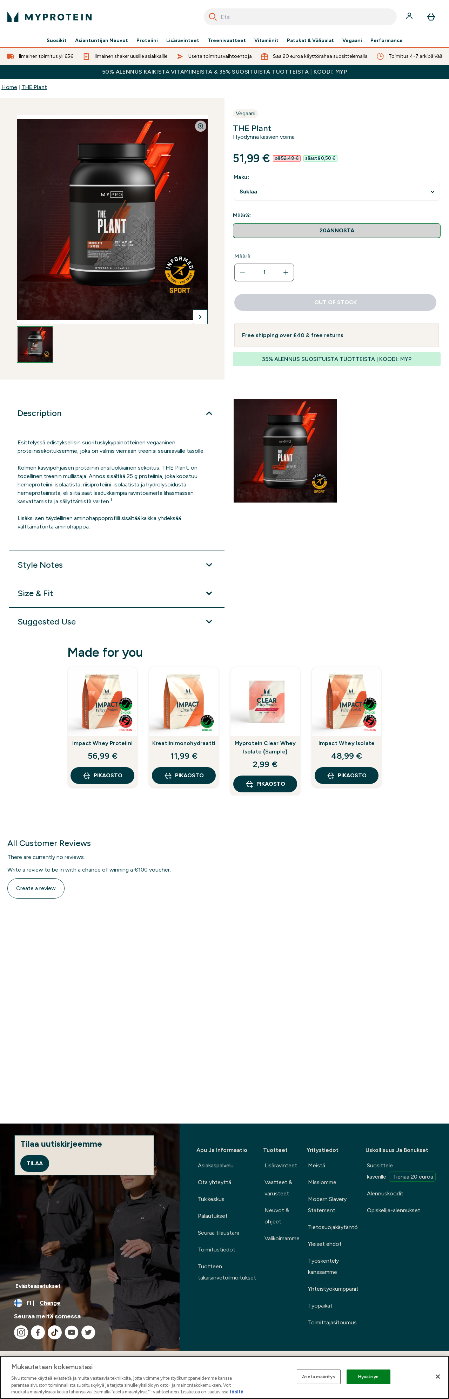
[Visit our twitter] (88, 1332)
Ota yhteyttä (214, 1182)
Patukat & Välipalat (310, 40)
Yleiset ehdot (325, 1244)
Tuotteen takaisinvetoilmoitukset (227, 1272)
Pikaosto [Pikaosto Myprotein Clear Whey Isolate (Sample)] (265, 784)
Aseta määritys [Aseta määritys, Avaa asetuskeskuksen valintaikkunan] (318, 1376)
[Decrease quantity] (242, 272)
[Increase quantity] (286, 272)
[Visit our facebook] (38, 1332)
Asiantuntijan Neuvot (101, 40)
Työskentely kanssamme (323, 1266)
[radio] (337, 230)
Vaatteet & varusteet (278, 1188)
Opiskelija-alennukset (393, 1210)
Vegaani (352, 40)
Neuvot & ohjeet (276, 1216)
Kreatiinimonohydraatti (183, 743)
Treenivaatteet (227, 40)
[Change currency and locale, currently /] (90, 1303)
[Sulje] (437, 1376)
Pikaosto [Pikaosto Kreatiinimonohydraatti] (184, 775)
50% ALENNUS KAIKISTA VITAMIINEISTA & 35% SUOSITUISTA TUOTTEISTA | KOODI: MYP (224, 71)
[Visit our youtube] (72, 1332)
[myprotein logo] (49, 17)
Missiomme (322, 1182)
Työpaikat (320, 1305)
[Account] (410, 17)
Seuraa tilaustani (218, 1232)
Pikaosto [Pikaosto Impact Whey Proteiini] (102, 775)
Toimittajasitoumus (332, 1322)
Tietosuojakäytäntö (333, 1227)
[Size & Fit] (116, 593)
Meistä (316, 1165)
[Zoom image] (200, 126)
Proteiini (147, 40)
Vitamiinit (266, 40)
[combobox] (300, 16)
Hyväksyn (368, 1376)
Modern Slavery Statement (327, 1205)
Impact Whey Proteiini (102, 743)
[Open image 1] (35, 344)
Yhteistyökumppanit (333, 1288)
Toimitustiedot (216, 1249)
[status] (264, 272)
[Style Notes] (116, 565)
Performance (386, 40)
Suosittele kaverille (401, 1172)
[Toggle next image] (200, 316)
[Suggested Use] (116, 622)
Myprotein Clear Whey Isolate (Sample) (265, 747)
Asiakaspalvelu (216, 1165)
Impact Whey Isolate (347, 743)
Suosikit (57, 40)
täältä (236, 1391)
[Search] (213, 16)
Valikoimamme (282, 1238)
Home (9, 87)
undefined (337, 192)
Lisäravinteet (182, 40)
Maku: (241, 177)
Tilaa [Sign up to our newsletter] (35, 1163)
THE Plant (34, 87)
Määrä (242, 256)
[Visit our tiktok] (55, 1332)
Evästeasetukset (38, 1286)
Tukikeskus (211, 1199)
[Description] (116, 413)
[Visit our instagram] (21, 1332)
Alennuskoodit (385, 1193)
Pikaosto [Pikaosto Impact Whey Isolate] (347, 775)
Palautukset (213, 1216)
